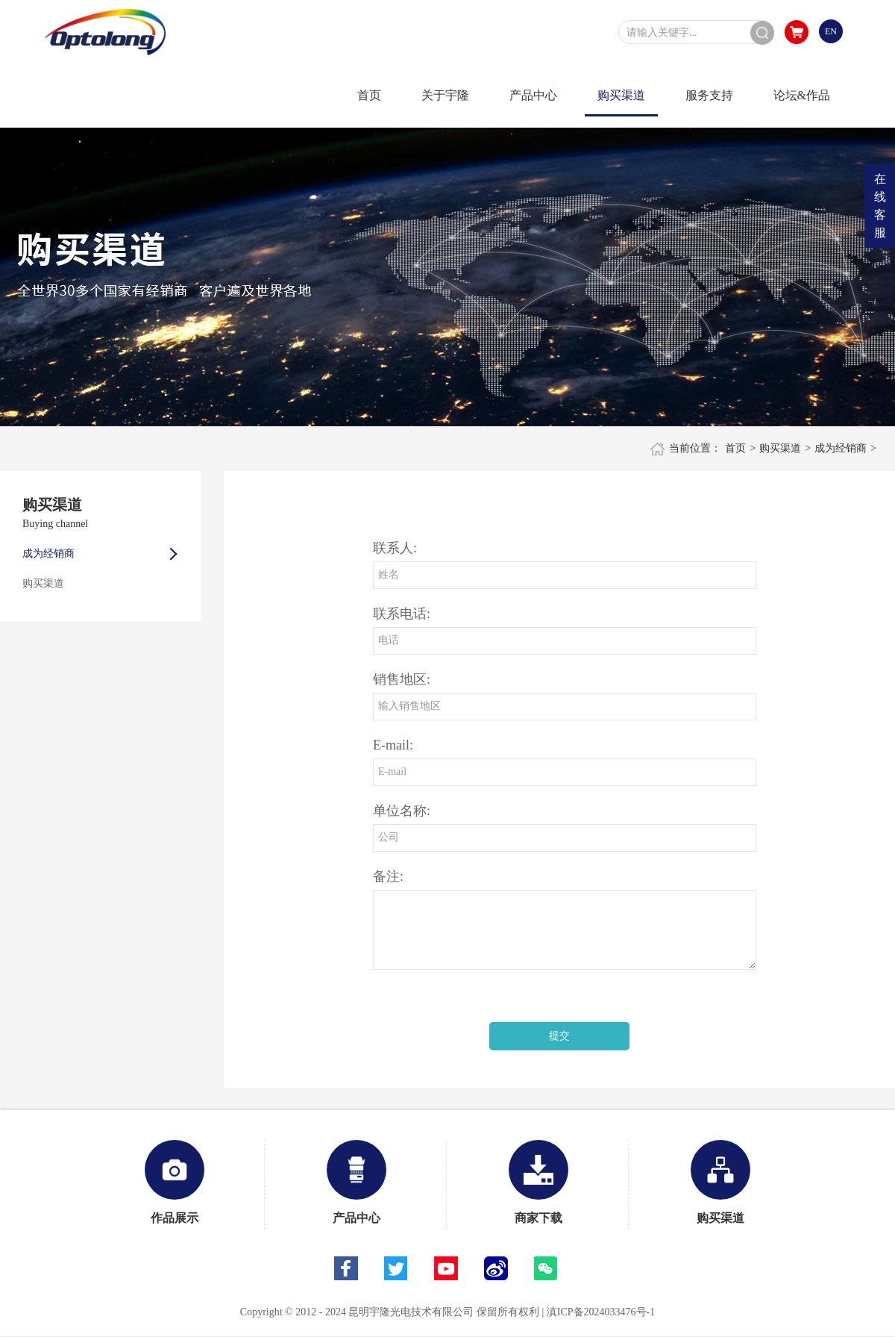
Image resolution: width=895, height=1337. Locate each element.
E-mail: (393, 745)
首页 (735, 448)
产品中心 (356, 1182)
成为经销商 (840, 448)
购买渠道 (780, 448)
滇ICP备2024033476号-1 (601, 1312)
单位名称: (401, 810)
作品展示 (174, 1182)
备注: (388, 876)
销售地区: (401, 679)
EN (831, 31)
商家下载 (538, 1182)
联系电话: (401, 613)
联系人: (395, 547)
